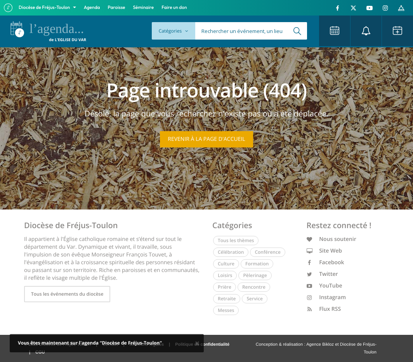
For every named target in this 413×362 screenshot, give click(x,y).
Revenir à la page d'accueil (206, 139)
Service (254, 298)
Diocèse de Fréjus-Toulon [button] (45, 7)
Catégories (173, 31)
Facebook (325, 262)
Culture (226, 263)
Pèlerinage (255, 275)
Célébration (231, 252)
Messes (226, 310)
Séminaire (143, 7)
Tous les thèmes (236, 240)
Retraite (227, 298)
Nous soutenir (331, 239)
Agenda (92, 7)
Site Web (324, 251)
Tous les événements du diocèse (67, 294)
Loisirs (225, 275)
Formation (257, 263)
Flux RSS (324, 309)
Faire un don (174, 7)
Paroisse (116, 7)
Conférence (267, 252)
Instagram (326, 297)
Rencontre (254, 287)
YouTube (324, 285)
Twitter (322, 274)
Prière (224, 287)
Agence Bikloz (320, 344)
